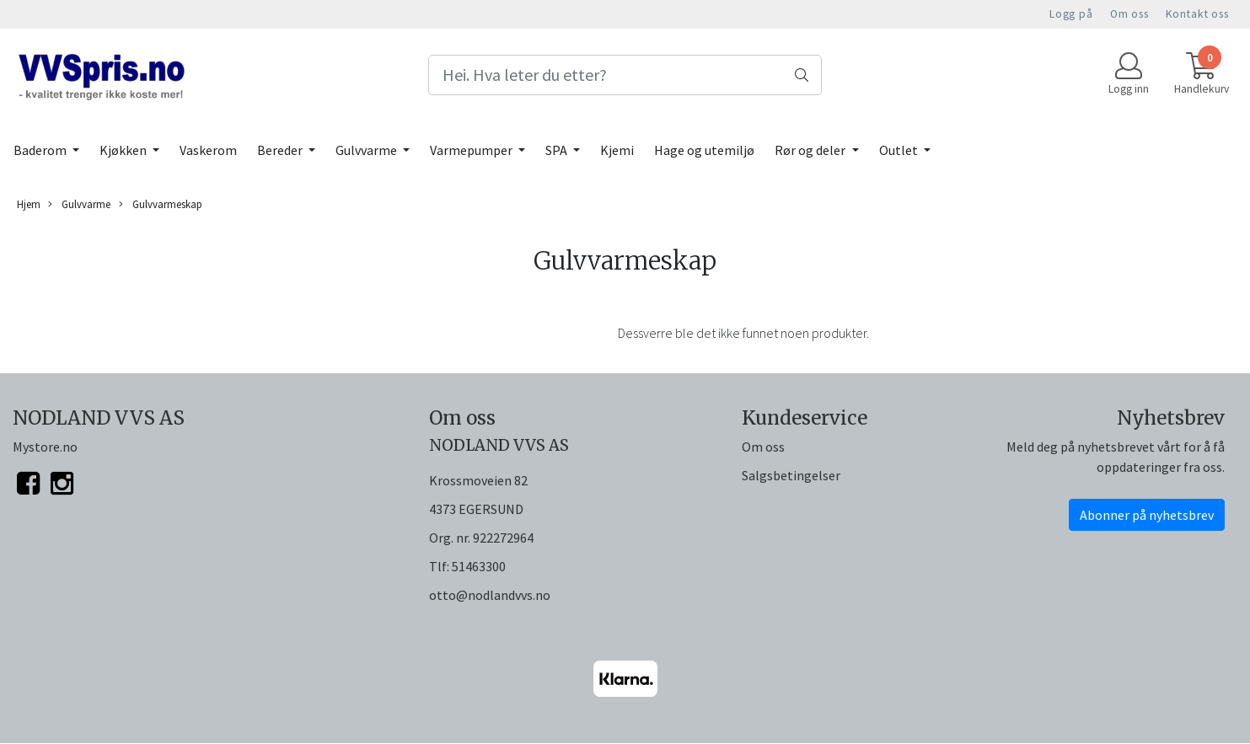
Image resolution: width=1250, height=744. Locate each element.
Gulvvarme (367, 150)
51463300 (479, 566)
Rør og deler (811, 150)
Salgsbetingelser (791, 475)
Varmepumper (472, 150)
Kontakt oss (1197, 14)
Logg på (1071, 14)
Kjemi (617, 150)
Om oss (1129, 14)
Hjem (28, 204)
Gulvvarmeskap (160, 204)
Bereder (281, 150)
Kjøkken (124, 150)
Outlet (899, 150)
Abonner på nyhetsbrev (1147, 514)
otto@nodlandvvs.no (489, 594)
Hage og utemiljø (704, 150)
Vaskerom (208, 150)
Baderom (41, 150)
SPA (557, 150)
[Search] (625, 75)
